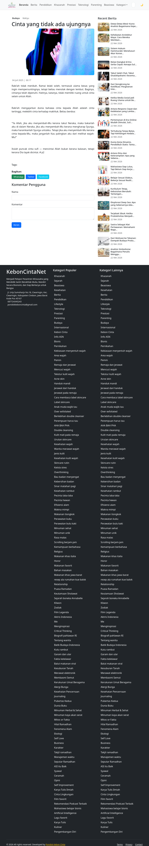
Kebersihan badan (64, 481)
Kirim (16, 225)
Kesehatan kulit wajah (66, 458)
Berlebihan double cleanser (69, 416)
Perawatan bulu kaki (65, 523)
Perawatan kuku (63, 518)
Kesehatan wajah (63, 444)
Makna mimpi (61, 509)
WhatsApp (18, 176)
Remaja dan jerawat (65, 364)
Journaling (59, 696)
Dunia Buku (60, 705)
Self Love (59, 738)
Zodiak (57, 607)
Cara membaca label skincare (70, 397)
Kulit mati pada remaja (66, 434)
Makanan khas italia (65, 556)
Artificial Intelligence (65, 813)
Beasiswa (109, 4)
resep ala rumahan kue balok (70, 579)
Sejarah (58, 280)
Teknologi (83, 4)
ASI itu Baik (60, 766)
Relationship (61, 584)
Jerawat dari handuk (65, 388)
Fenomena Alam (63, 729)
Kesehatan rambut (64, 490)
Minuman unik (62, 532)
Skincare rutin (61, 462)
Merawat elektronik (64, 673)
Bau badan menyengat (66, 476)
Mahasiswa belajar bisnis (67, 808)
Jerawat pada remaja (65, 392)
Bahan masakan (63, 570)
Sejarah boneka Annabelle (68, 598)
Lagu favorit (60, 817)
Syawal (58, 771)
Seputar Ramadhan (64, 761)
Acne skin (59, 378)
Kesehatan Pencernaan (66, 691)
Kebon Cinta (60, 332)
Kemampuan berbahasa (67, 546)
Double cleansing (63, 430)
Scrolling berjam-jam (65, 542)
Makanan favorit (63, 565)
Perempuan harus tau (66, 420)
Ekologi (58, 733)
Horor (57, 560)
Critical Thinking (63, 631)
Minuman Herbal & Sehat (68, 710)
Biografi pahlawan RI (65, 635)
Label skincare (62, 402)
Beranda (23, 4)
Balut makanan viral (65, 663)
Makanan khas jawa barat (68, 574)
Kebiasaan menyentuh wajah (70, 350)
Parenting (96, 4)
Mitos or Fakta (62, 719)
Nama (15, 191)
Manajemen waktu (64, 757)
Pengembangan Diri (65, 831)
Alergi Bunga (61, 687)
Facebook (43, 176)
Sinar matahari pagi (65, 486)
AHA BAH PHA (61, 425)
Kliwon (57, 603)
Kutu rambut (61, 649)
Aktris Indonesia (63, 617)
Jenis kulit (59, 453)
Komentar (17, 204)
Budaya (16, 18)
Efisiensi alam (61, 504)
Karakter (58, 747)
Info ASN (59, 336)
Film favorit (60, 799)
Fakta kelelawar (62, 659)
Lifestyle (58, 304)
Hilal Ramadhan (62, 724)
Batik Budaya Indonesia (67, 645)
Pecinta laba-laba (63, 495)
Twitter (31, 176)
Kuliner (58, 827)
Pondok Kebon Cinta (55, 844)
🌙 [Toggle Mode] (141, 4)
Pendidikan (46, 4)
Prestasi (71, 4)
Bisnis (57, 341)
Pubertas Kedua (62, 701)
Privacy (129, 844)
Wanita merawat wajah (66, 448)
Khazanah (59, 4)
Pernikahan (60, 346)
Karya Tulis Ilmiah (63, 789)
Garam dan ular (62, 654)
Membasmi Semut (64, 677)
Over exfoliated (62, 411)
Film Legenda (61, 612)
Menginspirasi (62, 626)
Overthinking (61, 472)
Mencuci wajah (62, 369)
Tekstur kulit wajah (64, 374)
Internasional (61, 327)
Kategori (121, 4)
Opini (57, 780)
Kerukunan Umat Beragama (69, 682)
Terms (120, 844)
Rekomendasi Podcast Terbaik (70, 803)
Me (56, 621)
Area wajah (60, 355)
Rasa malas (60, 537)
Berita (34, 4)
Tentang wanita (62, 640)
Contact (139, 844)
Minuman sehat (62, 528)
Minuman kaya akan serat (68, 715)
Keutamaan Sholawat (65, 593)
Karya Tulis (60, 822)
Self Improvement (64, 785)
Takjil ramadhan (62, 752)
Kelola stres (60, 467)
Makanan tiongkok (64, 514)
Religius (58, 551)
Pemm (57, 360)
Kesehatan (60, 290)
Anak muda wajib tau (65, 406)
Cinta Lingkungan (63, 794)
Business (59, 743)
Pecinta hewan (62, 500)
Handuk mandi (62, 383)
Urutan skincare (62, 439)
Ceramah (59, 775)
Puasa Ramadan (63, 589)
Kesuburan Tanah (63, 668)
